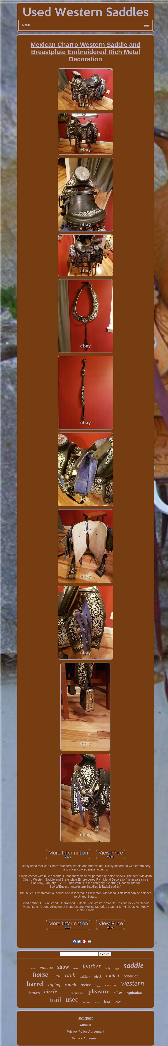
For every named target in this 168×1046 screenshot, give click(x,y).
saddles (111, 985)
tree (63, 993)
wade (118, 1001)
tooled (112, 975)
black (98, 976)
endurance (77, 993)
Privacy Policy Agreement (85, 1031)
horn (98, 986)
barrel (35, 983)
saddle (134, 965)
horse (40, 974)
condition (131, 976)
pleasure (99, 991)
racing (86, 985)
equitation (134, 993)
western (132, 983)
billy (107, 968)
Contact (85, 1024)
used (72, 999)
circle (50, 991)
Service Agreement (85, 1038)
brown (34, 993)
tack (70, 975)
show (63, 967)
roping (54, 984)
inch (86, 1001)
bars (76, 968)
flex (107, 1001)
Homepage (85, 1018)
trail (55, 999)
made (97, 1002)
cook (117, 968)
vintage (46, 967)
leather (91, 966)
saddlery (85, 976)
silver (118, 993)
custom (32, 968)
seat (56, 975)
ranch (70, 984)
